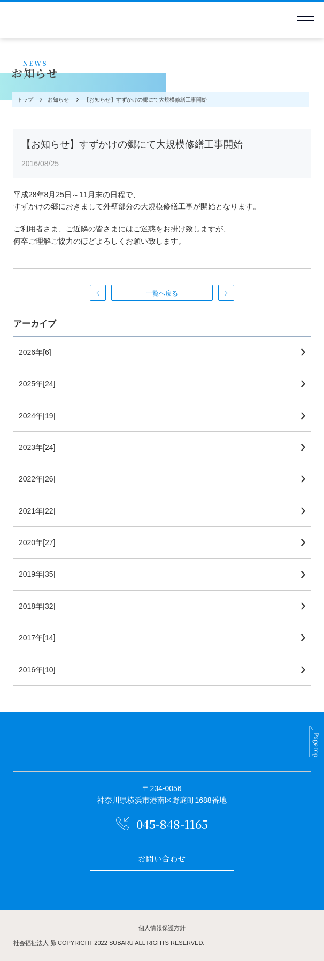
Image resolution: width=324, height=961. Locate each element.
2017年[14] (37, 637)
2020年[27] (37, 542)
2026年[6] (35, 352)
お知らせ (57, 100)
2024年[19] (37, 416)
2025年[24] (37, 383)
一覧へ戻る (162, 293)
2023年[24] (37, 447)
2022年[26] (37, 479)
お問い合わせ (162, 858)
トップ (24, 100)
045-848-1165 (172, 824)
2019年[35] (37, 574)
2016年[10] (37, 669)
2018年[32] (37, 606)
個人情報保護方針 (162, 928)
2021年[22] (37, 511)
